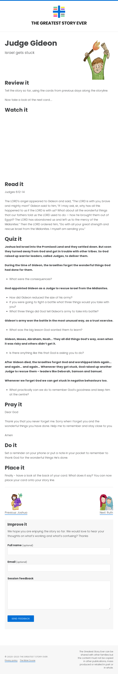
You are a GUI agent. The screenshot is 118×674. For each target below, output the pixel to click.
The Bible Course (27, 660)
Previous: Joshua (16, 512)
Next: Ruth (106, 512)
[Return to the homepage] (59, 24)
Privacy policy (11, 660)
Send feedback (21, 618)
